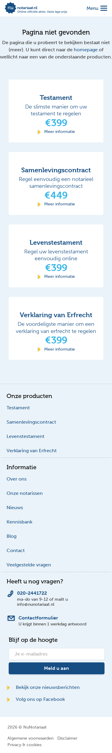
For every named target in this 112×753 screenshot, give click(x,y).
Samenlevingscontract (31, 422)
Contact (16, 550)
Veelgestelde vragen (29, 565)
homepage (86, 49)
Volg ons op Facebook (36, 699)
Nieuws (15, 507)
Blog (11, 536)
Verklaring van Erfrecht (32, 450)
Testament (18, 407)
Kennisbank (19, 522)
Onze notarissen (25, 493)
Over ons (17, 479)
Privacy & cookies (24, 744)
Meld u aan (56, 668)
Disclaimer (67, 738)
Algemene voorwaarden (30, 738)
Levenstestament (26, 436)
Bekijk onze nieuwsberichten (43, 687)
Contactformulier (38, 618)
